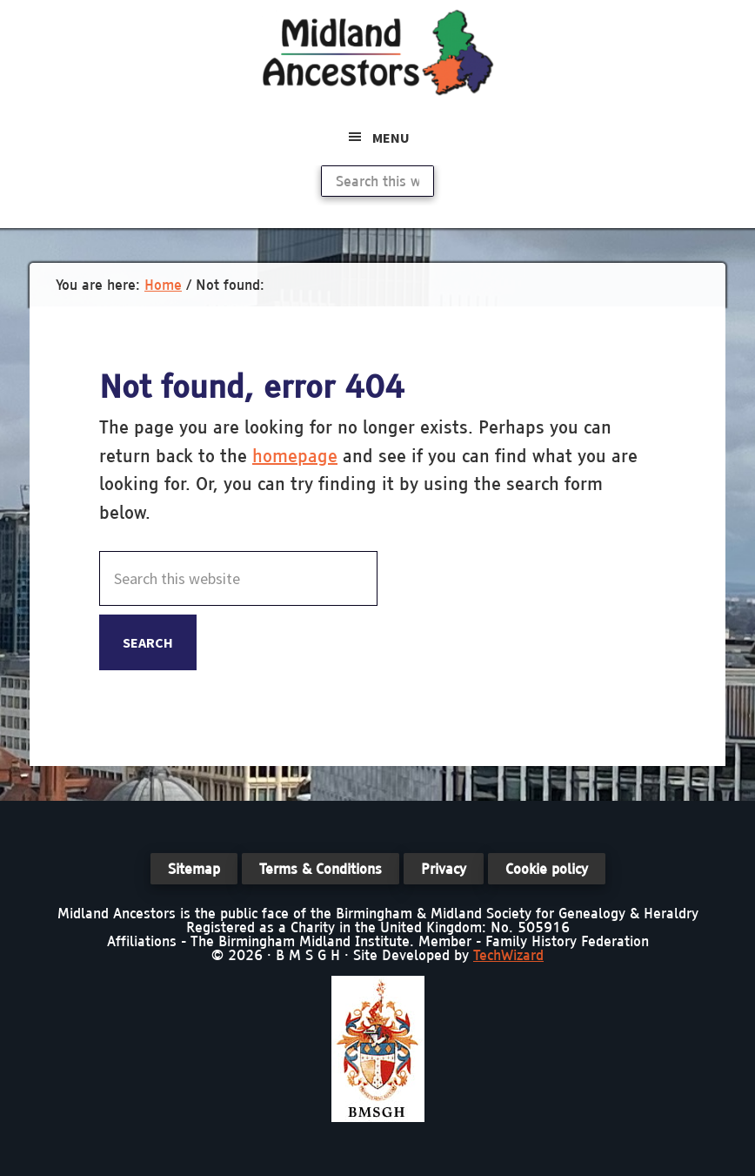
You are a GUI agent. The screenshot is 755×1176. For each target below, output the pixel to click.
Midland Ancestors (377, 52)
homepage (294, 456)
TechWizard (508, 955)
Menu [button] (391, 137)
